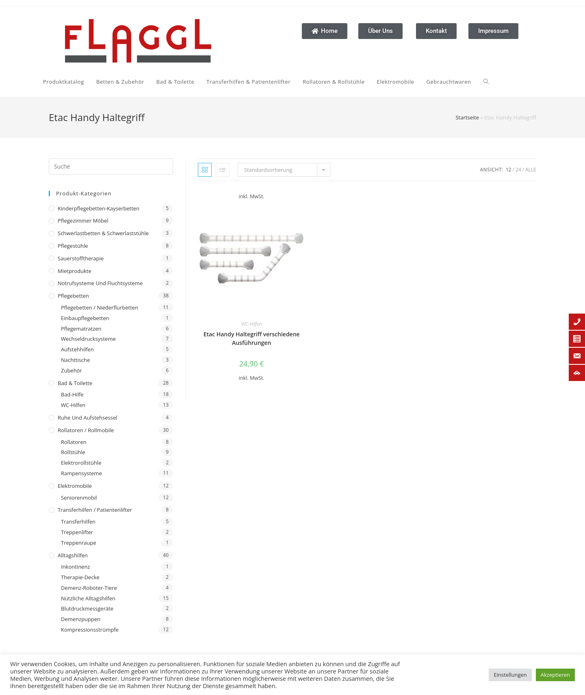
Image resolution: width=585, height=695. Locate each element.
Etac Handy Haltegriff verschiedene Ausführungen (252, 338)
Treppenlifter (77, 532)
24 (518, 169)
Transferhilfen (78, 521)
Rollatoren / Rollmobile (86, 430)
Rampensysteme (81, 473)
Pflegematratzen (81, 328)
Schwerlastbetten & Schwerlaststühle (103, 233)
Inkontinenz (75, 566)
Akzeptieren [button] (555, 674)
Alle (530, 169)
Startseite (467, 117)
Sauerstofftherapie (81, 258)
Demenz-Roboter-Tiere (89, 587)
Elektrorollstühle (81, 462)
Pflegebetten (73, 295)
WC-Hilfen (73, 405)
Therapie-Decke (80, 577)
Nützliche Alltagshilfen (88, 598)
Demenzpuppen (80, 619)
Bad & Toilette (75, 383)
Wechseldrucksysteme (88, 338)
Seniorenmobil (79, 497)
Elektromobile (75, 485)
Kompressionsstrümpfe (90, 629)
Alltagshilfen (73, 555)
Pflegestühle (73, 245)
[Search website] (408, 82)
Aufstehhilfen (77, 349)
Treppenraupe (78, 542)
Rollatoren (74, 442)
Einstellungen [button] (510, 674)
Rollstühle (73, 452)
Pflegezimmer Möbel (83, 220)
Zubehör (71, 370)
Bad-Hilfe (72, 394)
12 (508, 169)
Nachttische (75, 360)
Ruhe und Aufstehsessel (87, 417)
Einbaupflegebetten (85, 318)
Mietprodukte (74, 271)
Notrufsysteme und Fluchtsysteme (100, 283)
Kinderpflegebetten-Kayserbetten (98, 208)
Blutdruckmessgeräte (87, 608)
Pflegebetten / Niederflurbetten (99, 307)
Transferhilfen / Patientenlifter (95, 509)
